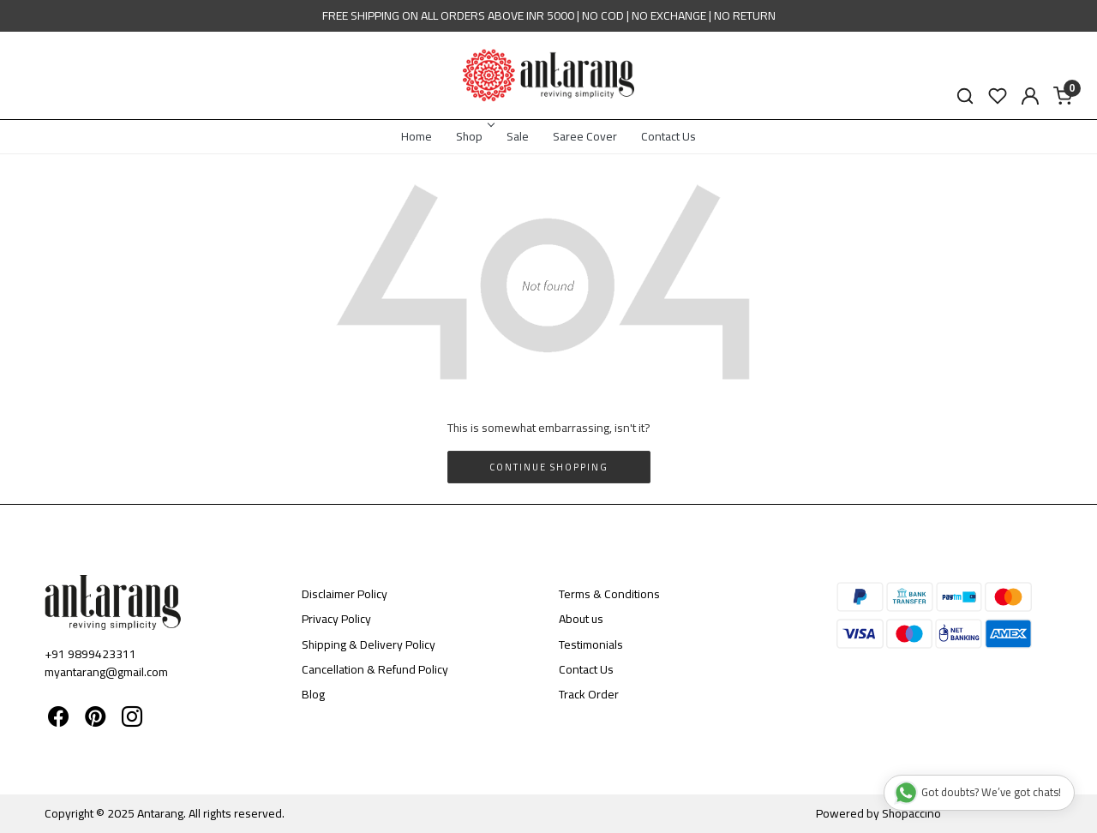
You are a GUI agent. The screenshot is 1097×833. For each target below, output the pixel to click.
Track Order (589, 694)
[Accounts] (1030, 96)
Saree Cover (585, 136)
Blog (313, 694)
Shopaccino (911, 813)
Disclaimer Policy (344, 594)
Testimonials (591, 644)
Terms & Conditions (609, 594)
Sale (518, 136)
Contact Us (668, 136)
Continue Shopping (548, 467)
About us (581, 619)
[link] (965, 96)
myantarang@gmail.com (106, 672)
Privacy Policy (336, 619)
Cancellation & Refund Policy (375, 669)
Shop (474, 136)
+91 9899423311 (90, 654)
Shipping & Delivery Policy (368, 644)
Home (416, 136)
